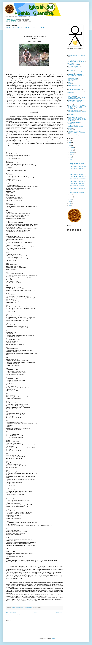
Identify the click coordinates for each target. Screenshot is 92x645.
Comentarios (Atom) (16, 614)
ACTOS (70, 54)
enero (71, 199)
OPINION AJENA (71, 123)
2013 (70, 145)
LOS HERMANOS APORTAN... (74, 110)
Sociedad (70, 128)
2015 (70, 142)
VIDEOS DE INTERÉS (72, 135)
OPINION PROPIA (72, 125)
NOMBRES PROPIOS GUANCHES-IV (77, 186)
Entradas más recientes (11, 612)
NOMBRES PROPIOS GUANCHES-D (77, 181)
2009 (70, 205)
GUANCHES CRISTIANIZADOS (74, 89)
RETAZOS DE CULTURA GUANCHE (75, 126)
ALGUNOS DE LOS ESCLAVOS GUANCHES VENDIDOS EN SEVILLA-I (76, 61)
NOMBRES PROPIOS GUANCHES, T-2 (78, 166)
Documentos (70, 82)
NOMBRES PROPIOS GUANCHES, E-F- (78, 179)
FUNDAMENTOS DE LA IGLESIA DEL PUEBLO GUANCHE (76, 87)
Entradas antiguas (58, 612)
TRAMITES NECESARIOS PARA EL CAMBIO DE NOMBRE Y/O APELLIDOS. (76, 132)
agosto (71, 154)
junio (71, 157)
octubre (71, 150)
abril (71, 194)
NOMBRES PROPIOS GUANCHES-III (77, 188)
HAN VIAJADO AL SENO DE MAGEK (75, 91)
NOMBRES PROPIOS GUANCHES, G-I (77, 178)
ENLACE (70, 83)
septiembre (72, 152)
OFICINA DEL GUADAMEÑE (74, 122)
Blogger (53, 638)
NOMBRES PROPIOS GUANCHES (16, 609)
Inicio (35, 612)
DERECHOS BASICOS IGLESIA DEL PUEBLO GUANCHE (75, 78)
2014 (70, 144)
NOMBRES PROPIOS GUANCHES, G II (78, 176)
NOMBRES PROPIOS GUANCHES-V (77, 185)
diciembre (72, 147)
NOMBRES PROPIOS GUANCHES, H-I (77, 174)
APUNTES (70, 63)
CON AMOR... (71, 70)
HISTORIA (70, 92)
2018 (70, 140)
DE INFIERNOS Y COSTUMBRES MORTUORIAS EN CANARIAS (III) (75, 75)
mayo (71, 159)
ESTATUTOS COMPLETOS (74, 85)
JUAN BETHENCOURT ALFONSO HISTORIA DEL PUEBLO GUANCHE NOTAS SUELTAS (75, 95)
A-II (70, 190)
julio (71, 156)
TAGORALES (71, 129)
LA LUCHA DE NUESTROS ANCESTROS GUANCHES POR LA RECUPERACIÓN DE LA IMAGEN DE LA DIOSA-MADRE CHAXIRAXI (77, 107)
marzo (71, 196)
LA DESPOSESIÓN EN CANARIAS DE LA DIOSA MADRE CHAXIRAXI (76, 98)
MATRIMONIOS (71, 114)
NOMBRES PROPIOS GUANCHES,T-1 (77, 168)
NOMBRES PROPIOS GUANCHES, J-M (78, 172)
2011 (70, 203)
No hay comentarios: (28, 607)
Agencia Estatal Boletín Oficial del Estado (76, 55)
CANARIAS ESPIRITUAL (73, 66)
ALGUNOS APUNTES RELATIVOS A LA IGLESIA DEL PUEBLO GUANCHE (76, 59)
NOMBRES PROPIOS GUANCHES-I (77, 192)
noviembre (72, 149)
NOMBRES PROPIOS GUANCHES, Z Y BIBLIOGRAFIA (26, 28)
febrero (71, 197)
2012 (70, 201)
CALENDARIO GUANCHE (73, 64)
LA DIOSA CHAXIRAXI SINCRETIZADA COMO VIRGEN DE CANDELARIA (76, 101)
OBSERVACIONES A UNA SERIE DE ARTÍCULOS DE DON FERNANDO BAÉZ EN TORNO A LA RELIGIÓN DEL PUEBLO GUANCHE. (77, 119)
